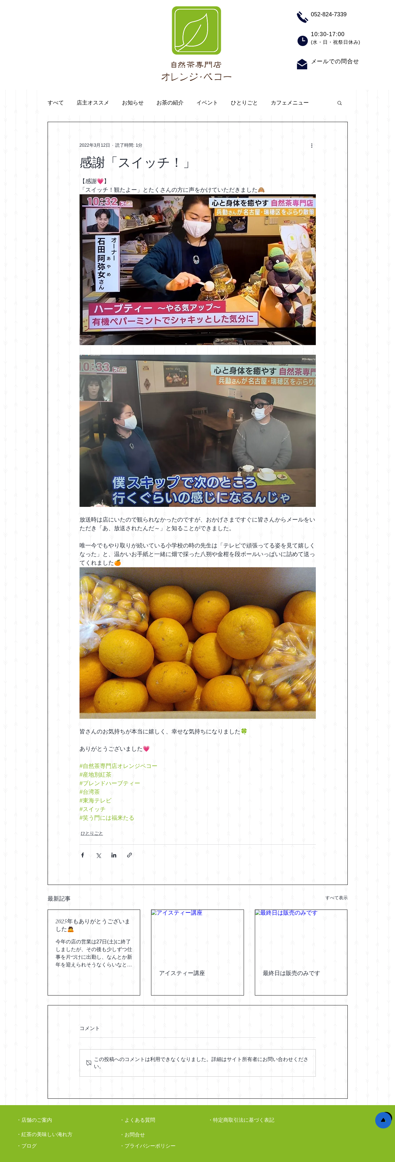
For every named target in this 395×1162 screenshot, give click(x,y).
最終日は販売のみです (291, 973)
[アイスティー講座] (197, 936)
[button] (340, 102)
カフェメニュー (290, 103)
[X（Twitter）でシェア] (98, 855)
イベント (207, 103)
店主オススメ (93, 103)
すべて (56, 103)
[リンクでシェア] (129, 855)
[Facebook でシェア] (83, 855)
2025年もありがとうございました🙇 (93, 925)
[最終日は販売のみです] (301, 936)
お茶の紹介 (170, 103)
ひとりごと (244, 103)
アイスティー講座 (182, 973)
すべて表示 (336, 897)
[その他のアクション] (312, 145)
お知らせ (133, 103)
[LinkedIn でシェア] (114, 855)
